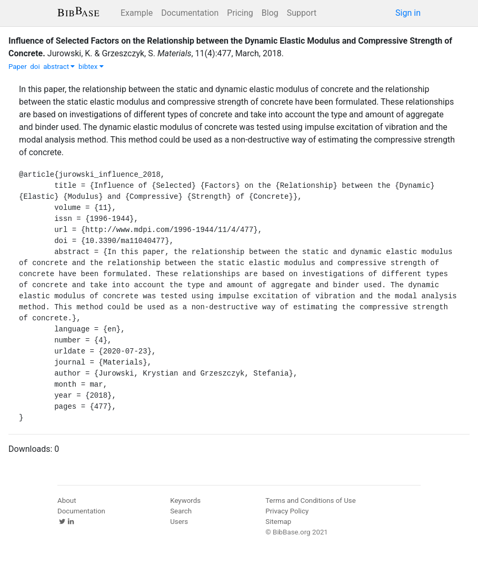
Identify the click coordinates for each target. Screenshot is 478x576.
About (66, 500)
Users (179, 522)
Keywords (185, 500)
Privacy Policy (286, 511)
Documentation (189, 13)
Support (301, 13)
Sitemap (278, 522)
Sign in (408, 13)
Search (181, 511)
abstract (59, 66)
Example (137, 13)
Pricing (240, 13)
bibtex (91, 66)
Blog (270, 13)
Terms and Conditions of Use (310, 500)
